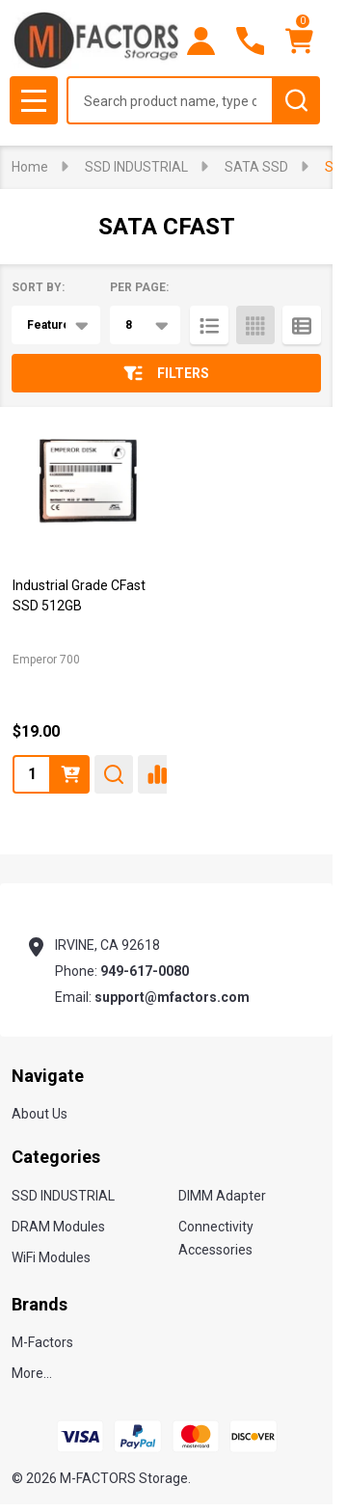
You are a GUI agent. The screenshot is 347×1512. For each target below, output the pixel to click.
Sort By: (38, 287)
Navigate (48, 1076)
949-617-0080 (144, 971)
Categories (56, 1157)
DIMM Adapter (222, 1195)
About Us (39, 1113)
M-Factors (42, 1342)
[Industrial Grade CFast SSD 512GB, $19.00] (87, 486)
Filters (166, 373)
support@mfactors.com (172, 997)
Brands (39, 1304)
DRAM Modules (58, 1226)
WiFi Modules (51, 1257)
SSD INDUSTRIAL (63, 1195)
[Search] (296, 100)
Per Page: (139, 287)
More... (32, 1373)
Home (30, 167)
